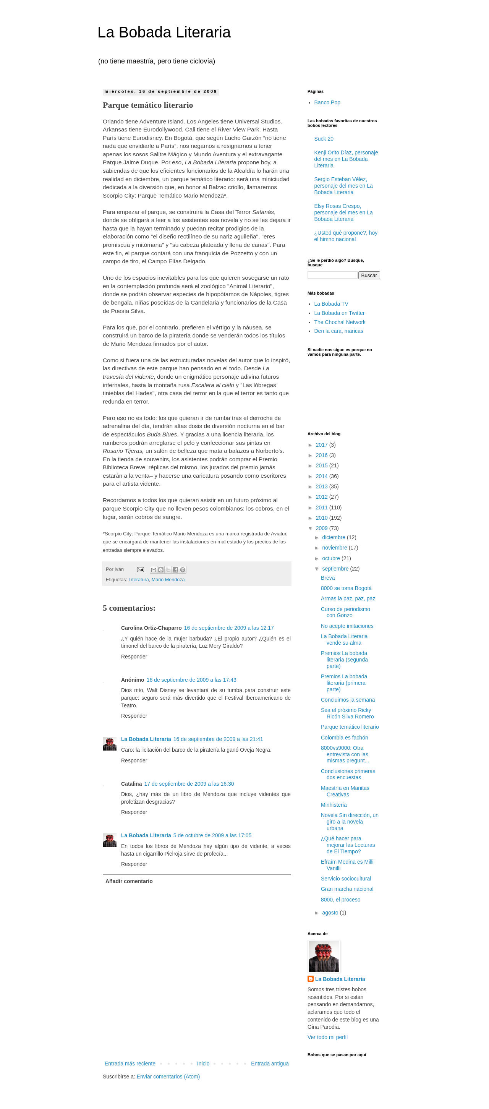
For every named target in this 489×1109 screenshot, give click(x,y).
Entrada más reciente (130, 1063)
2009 (322, 528)
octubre (332, 558)
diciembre (334, 537)
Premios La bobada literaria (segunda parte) (344, 659)
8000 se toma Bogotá (346, 588)
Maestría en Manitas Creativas (345, 791)
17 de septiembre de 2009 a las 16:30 (189, 784)
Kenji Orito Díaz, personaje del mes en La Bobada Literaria (346, 159)
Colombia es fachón (344, 737)
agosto (331, 913)
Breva (328, 578)
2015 (322, 465)
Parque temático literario (350, 727)
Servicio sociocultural (346, 879)
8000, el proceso (341, 900)
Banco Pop (327, 102)
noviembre (335, 548)
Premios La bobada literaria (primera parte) (344, 682)
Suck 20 (324, 139)
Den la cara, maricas (338, 331)
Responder (134, 656)
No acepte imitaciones (347, 626)
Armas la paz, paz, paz (348, 598)
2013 (322, 486)
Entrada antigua (270, 1063)
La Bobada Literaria (164, 32)
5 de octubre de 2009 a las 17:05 (212, 835)
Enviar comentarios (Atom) (168, 1076)
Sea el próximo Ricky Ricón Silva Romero (347, 713)
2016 (322, 455)
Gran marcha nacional (347, 889)
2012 (322, 497)
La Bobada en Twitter (339, 313)
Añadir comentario (129, 881)
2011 (322, 507)
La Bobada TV (331, 304)
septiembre (336, 569)
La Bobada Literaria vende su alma (344, 639)
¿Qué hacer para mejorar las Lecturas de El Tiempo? (348, 844)
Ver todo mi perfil (328, 1037)
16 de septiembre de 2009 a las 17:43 (191, 680)
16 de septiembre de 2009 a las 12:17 (229, 628)
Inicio (203, 1063)
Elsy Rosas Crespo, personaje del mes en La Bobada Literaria (343, 212)
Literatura (139, 579)
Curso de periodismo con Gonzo (345, 612)
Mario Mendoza (168, 579)
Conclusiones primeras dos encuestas (348, 774)
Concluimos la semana (348, 700)
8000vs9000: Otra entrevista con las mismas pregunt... (345, 754)
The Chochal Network (340, 322)
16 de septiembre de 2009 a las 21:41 (218, 739)
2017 (322, 445)
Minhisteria (334, 805)
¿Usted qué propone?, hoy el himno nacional (346, 236)
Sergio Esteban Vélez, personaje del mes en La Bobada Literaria (343, 185)
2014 (322, 476)
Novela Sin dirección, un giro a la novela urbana (350, 821)
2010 (322, 518)
